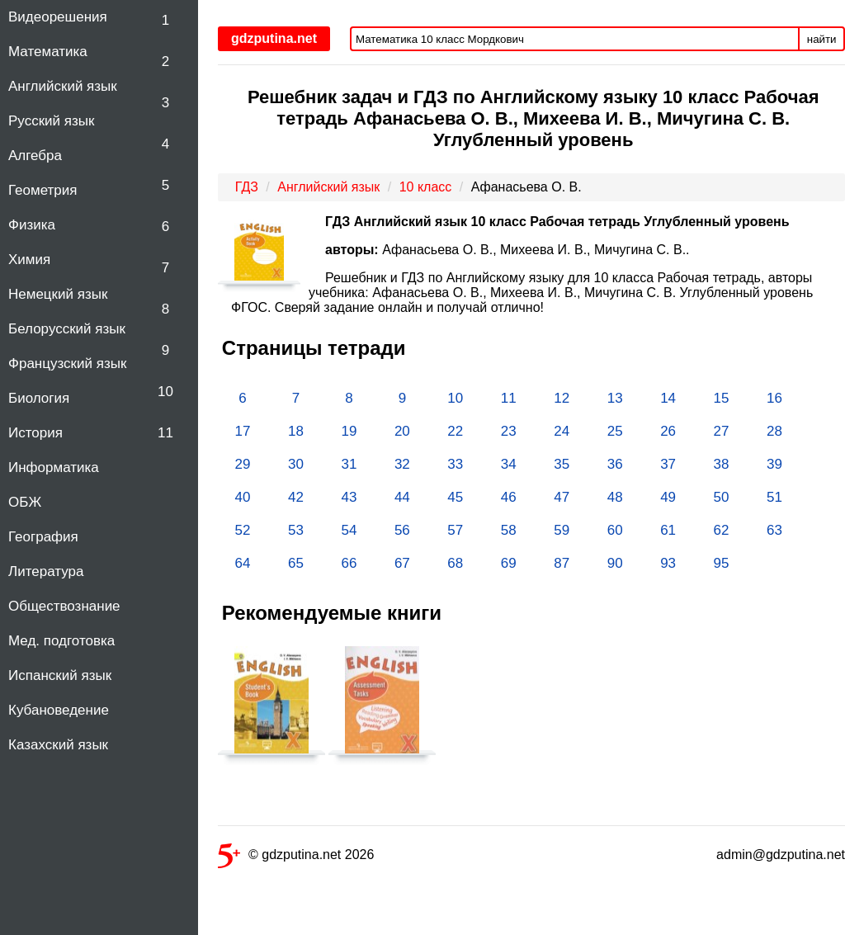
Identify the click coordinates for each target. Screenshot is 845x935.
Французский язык (67, 363)
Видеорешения (57, 17)
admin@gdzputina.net (780, 855)
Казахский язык (58, 745)
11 (165, 433)
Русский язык (51, 121)
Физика (31, 225)
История (35, 433)
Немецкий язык (57, 294)
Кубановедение (58, 710)
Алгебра (35, 155)
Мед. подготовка (61, 641)
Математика (47, 51)
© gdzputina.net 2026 (296, 858)
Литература (45, 571)
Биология (38, 398)
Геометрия (43, 190)
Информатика (53, 467)
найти (822, 39)
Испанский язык (59, 675)
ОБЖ (24, 502)
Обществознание (64, 606)
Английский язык (62, 86)
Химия (29, 259)
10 (165, 391)
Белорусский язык (66, 329)
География (43, 537)
